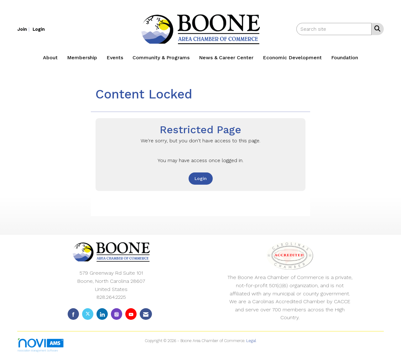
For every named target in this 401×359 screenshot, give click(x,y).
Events (115, 58)
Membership (82, 58)
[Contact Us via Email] (146, 314)
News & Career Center (226, 58)
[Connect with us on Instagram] (116, 314)
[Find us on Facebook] (73, 314)
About (50, 58)
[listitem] (24, 29)
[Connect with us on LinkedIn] (102, 314)
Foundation (344, 58)
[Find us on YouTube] (131, 314)
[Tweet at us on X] (87, 314)
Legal (251, 340)
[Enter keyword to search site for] (334, 29)
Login (201, 178)
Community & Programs (161, 58)
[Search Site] (376, 28)
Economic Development (292, 58)
